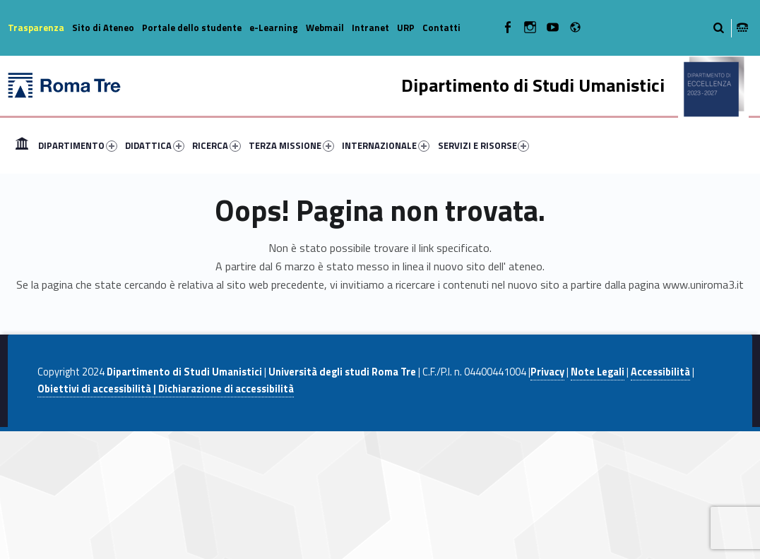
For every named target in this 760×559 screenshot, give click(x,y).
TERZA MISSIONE (291, 145)
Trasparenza (36, 27)
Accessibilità (660, 372)
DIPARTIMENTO (77, 145)
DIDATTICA (154, 145)
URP (406, 27)
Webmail (325, 27)
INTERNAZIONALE (385, 145)
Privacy (547, 372)
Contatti (441, 27)
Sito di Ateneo (103, 27)
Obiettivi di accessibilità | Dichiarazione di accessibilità (165, 389)
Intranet (370, 27)
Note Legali (597, 372)
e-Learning (273, 27)
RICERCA (216, 145)
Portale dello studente (192, 27)
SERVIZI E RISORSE (484, 145)
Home (22, 145)
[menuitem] (22, 145)
